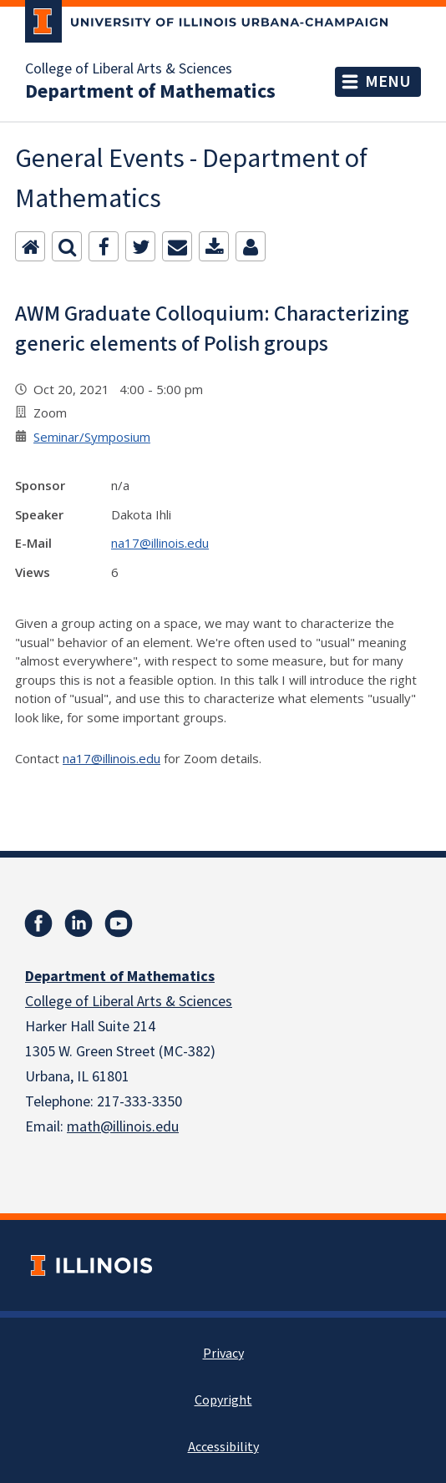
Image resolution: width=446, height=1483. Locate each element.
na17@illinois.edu (160, 542)
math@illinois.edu (123, 1126)
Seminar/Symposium (91, 436)
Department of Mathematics (150, 91)
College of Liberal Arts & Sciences (128, 69)
